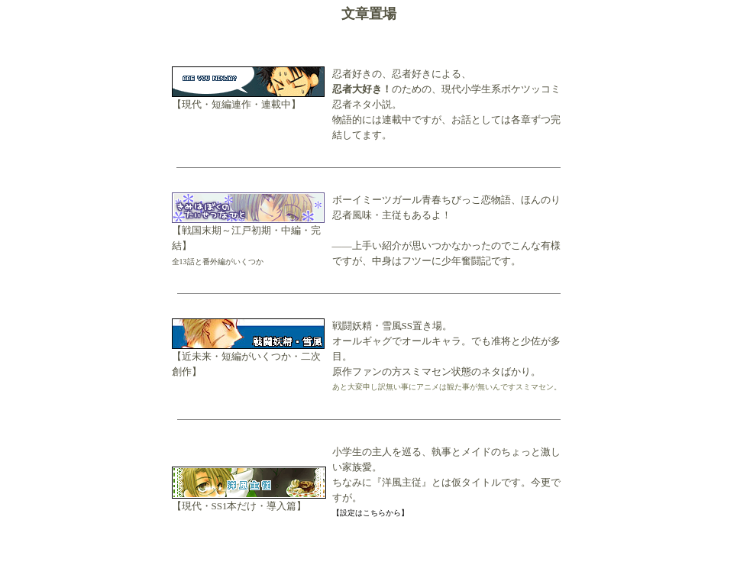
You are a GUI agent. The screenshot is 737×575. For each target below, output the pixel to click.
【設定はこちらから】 (370, 513)
